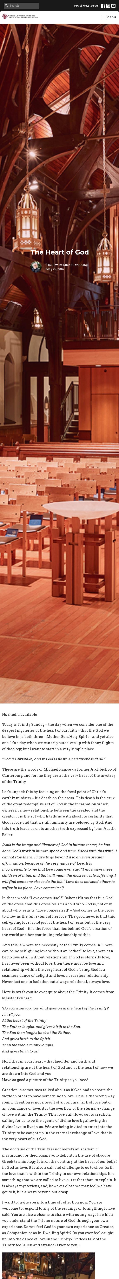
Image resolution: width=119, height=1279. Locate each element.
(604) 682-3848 (86, 5)
